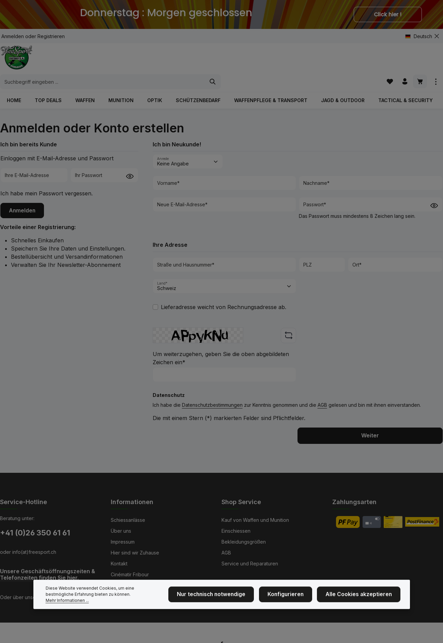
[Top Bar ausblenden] (437, 36)
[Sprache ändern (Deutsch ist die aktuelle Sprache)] (421, 36)
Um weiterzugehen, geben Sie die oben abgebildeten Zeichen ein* (221, 345)
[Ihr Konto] (403, 61)
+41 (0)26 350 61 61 (35, 532)
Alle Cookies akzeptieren (363, 609)
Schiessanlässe (128, 520)
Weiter (370, 423)
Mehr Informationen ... (124, 612)
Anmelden (12, 36)
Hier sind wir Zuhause (135, 552)
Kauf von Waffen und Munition (255, 520)
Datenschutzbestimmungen (212, 392)
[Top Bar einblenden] (435, 61)
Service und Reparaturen (250, 563)
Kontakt (119, 563)
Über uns (121, 530)
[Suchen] (324, 61)
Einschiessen (236, 530)
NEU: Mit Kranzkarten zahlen (142, 585)
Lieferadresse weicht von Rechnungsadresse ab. (223, 294)
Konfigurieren (296, 609)
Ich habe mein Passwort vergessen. (46, 180)
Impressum (123, 541)
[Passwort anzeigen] (130, 163)
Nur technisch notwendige (228, 609)
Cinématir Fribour (130, 574)
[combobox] (213, 61)
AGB (322, 392)
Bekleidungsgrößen (244, 541)
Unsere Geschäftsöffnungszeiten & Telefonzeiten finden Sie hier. (47, 574)
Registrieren (51, 36)
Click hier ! (387, 14)
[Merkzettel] (387, 61)
